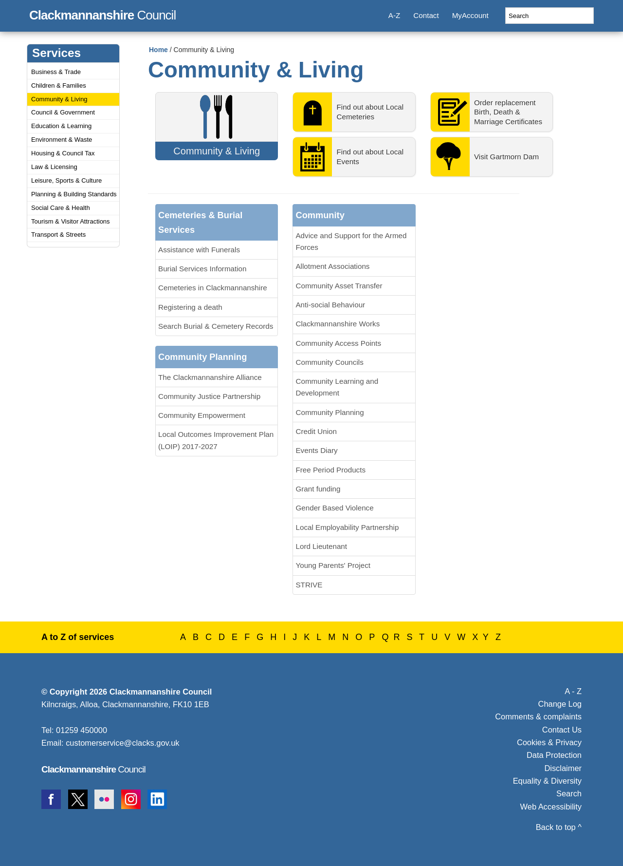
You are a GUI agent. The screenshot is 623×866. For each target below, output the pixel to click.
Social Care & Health (60, 207)
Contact (426, 15)
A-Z (394, 15)
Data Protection (554, 755)
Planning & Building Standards (74, 194)
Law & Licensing (54, 166)
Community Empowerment (201, 415)
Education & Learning (61, 126)
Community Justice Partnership (209, 396)
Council (102, 13)
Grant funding (317, 489)
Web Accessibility (551, 806)
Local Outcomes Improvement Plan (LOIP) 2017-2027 (216, 440)
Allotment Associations (332, 266)
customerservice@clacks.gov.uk (122, 742)
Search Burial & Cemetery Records (215, 326)
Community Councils (329, 362)
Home (158, 50)
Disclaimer (563, 768)
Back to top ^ (559, 827)
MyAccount (470, 15)
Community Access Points (338, 343)
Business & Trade (56, 71)
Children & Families (58, 85)
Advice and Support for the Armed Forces (350, 241)
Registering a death (190, 307)
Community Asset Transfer (338, 286)
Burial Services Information (202, 268)
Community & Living (59, 99)
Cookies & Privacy (549, 742)
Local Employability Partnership (347, 527)
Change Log (560, 703)
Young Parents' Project (332, 565)
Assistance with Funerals (199, 249)
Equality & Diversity (547, 780)
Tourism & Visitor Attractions (70, 221)
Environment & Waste (61, 139)
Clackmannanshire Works (337, 324)
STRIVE (308, 585)
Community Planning (329, 412)
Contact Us (562, 729)
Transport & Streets (58, 234)
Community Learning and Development (336, 387)
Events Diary (316, 450)
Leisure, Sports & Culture (66, 180)
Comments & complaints (538, 716)
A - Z (573, 691)
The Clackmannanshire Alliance (210, 377)
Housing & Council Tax (63, 153)
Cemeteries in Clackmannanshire (212, 287)
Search (569, 793)
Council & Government (63, 112)
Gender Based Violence (334, 508)
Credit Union (315, 431)
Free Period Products (330, 470)
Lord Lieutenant (321, 546)
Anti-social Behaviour (330, 305)
